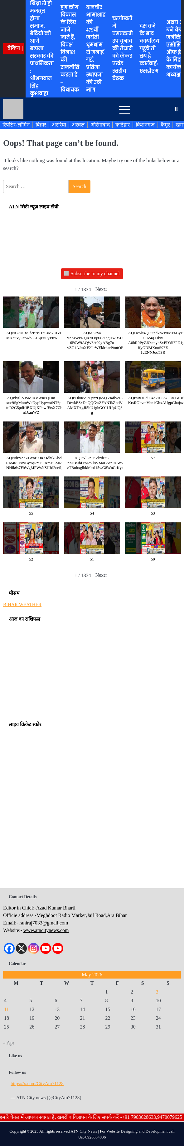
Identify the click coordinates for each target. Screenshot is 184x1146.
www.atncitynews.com (46, 930)
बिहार (41, 125)
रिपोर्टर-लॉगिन (16, 125)
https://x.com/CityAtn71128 (37, 1083)
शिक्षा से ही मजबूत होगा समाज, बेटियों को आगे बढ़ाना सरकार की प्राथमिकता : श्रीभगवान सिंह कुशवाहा (42, 48)
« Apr (8, 1042)
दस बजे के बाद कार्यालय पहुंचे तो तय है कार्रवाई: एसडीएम (149, 48)
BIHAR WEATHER (22, 604)
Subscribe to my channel (92, 274)
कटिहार (122, 125)
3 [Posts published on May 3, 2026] (157, 991)
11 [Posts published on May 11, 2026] (6, 1009)
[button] (101, 289)
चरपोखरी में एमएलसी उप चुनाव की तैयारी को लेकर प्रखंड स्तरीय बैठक (122, 48)
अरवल (78, 125)
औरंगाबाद (100, 125)
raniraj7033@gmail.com (43, 922)
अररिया (59, 125)
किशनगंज (145, 125)
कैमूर (165, 125)
